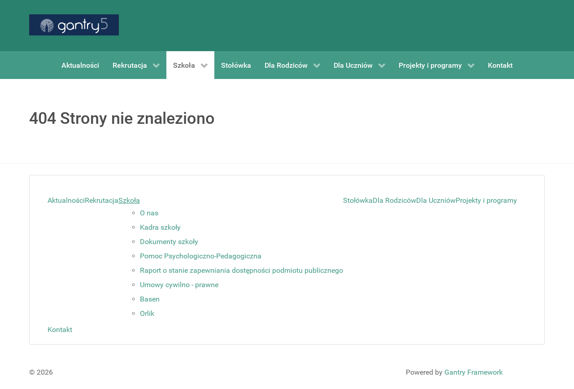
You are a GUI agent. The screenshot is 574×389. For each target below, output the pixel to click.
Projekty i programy (486, 200)
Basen (150, 299)
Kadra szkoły (160, 227)
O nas (149, 213)
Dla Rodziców (394, 200)
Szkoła (129, 200)
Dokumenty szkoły (169, 241)
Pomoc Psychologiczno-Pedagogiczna (200, 256)
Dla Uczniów (436, 200)
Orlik (147, 313)
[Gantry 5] (74, 24)
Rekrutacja (101, 200)
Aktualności (66, 200)
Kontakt (60, 329)
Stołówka (358, 200)
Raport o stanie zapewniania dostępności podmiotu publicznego (241, 270)
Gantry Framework (473, 372)
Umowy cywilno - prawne (179, 284)
